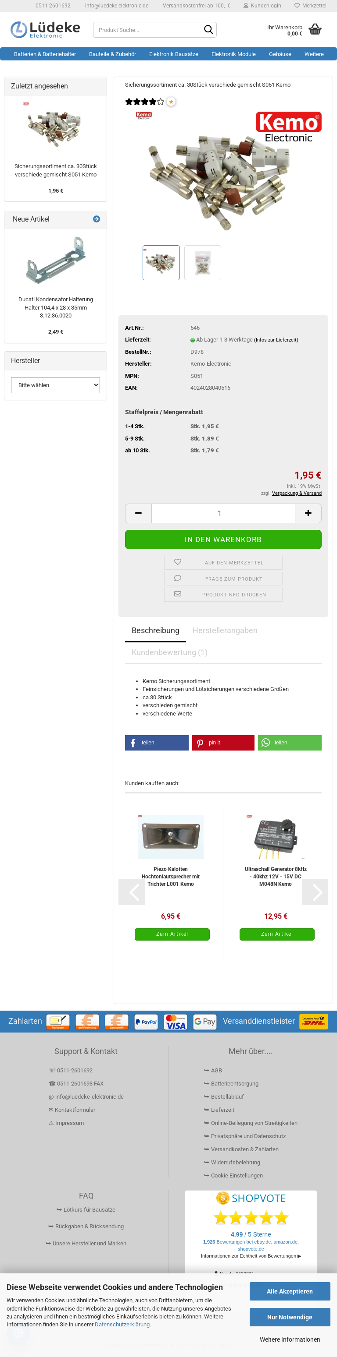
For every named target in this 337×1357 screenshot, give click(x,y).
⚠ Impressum (66, 1123)
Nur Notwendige (289, 1317)
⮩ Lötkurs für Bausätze (86, 1209)
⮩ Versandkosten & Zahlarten (241, 1149)
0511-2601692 (52, 6)
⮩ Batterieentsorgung (231, 1083)
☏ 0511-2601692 (71, 1070)
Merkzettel (310, 6)
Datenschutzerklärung (122, 1324)
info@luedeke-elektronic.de (116, 6)
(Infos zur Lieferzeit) (276, 340)
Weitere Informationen (290, 1339)
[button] (138, 513)
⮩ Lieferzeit (219, 1110)
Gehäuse (280, 54)
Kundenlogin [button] (262, 6)
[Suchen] (208, 30)
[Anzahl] (223, 513)
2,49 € (55, 331)
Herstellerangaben (225, 630)
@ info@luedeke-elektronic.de (86, 1096)
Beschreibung (155, 630)
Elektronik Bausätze (173, 54)
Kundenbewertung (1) (170, 652)
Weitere (314, 54)
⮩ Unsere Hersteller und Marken (86, 1243)
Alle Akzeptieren (290, 1291)
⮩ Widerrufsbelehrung (232, 1162)
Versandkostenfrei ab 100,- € (195, 6)
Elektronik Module (234, 54)
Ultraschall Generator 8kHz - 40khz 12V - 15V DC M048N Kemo (276, 876)
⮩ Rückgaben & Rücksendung (86, 1226)
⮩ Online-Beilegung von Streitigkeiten (251, 1123)
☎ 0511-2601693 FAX (77, 1083)
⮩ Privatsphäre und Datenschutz (245, 1136)
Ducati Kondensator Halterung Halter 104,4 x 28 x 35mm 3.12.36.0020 (55, 307)
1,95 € (55, 190)
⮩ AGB (213, 1070)
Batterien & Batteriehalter (45, 54)
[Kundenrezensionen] (145, 107)
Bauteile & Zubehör (112, 54)
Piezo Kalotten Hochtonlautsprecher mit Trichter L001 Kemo (171, 876)
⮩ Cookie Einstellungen (233, 1175)
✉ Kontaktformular (72, 1110)
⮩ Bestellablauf (224, 1096)
